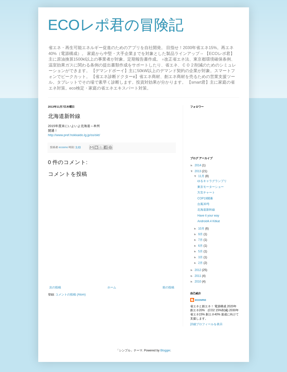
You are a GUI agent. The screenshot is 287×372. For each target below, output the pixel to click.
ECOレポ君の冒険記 (116, 25)
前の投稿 (168, 287)
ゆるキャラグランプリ (212, 181)
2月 (200, 263)
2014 (198, 165)
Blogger (165, 350)
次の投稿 (55, 287)
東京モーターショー (210, 187)
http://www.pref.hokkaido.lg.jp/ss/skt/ (74, 135)
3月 (200, 257)
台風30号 (203, 204)
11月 (201, 176)
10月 (201, 228)
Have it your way (208, 215)
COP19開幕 (205, 198)
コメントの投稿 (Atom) (70, 294)
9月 (200, 234)
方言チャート (206, 192)
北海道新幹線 (206, 209)
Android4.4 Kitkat (208, 221)
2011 (198, 276)
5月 (200, 251)
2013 (198, 171)
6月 (200, 245)
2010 (198, 281)
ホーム (111, 287)
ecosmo (200, 300)
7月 (200, 240)
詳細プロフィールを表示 (206, 324)
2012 (198, 270)
